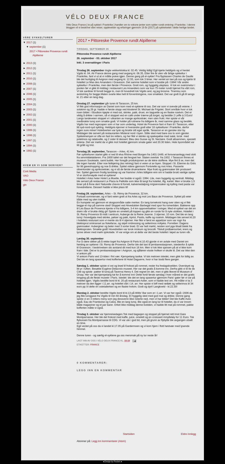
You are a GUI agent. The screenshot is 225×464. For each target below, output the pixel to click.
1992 (29, 150)
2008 (29, 83)
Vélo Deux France (105, 16)
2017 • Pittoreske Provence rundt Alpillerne (117, 40)
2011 (29, 73)
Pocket (117, 461)
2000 (29, 124)
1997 (29, 140)
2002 (29, 114)
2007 (29, 88)
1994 (29, 145)
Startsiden (129, 433)
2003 (29, 109)
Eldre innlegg (188, 433)
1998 (29, 135)
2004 (29, 104)
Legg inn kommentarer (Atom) (108, 441)
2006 (29, 93)
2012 (29, 68)
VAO (25, 175)
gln (24, 184)
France (94, 344)
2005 (29, 99)
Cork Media (29, 171)
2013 (29, 62)
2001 (29, 119)
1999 (29, 130)
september (35, 46)
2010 (29, 78)
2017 (29, 42)
